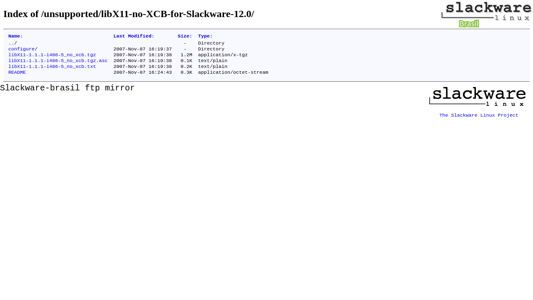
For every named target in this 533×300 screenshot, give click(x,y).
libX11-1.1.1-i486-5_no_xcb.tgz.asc (57, 64)
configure (21, 51)
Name (15, 36)
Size (185, 36)
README (17, 78)
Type (205, 36)
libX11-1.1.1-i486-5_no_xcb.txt (52, 71)
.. (11, 44)
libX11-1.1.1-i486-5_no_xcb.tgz (52, 58)
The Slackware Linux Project (479, 118)
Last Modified (133, 36)
